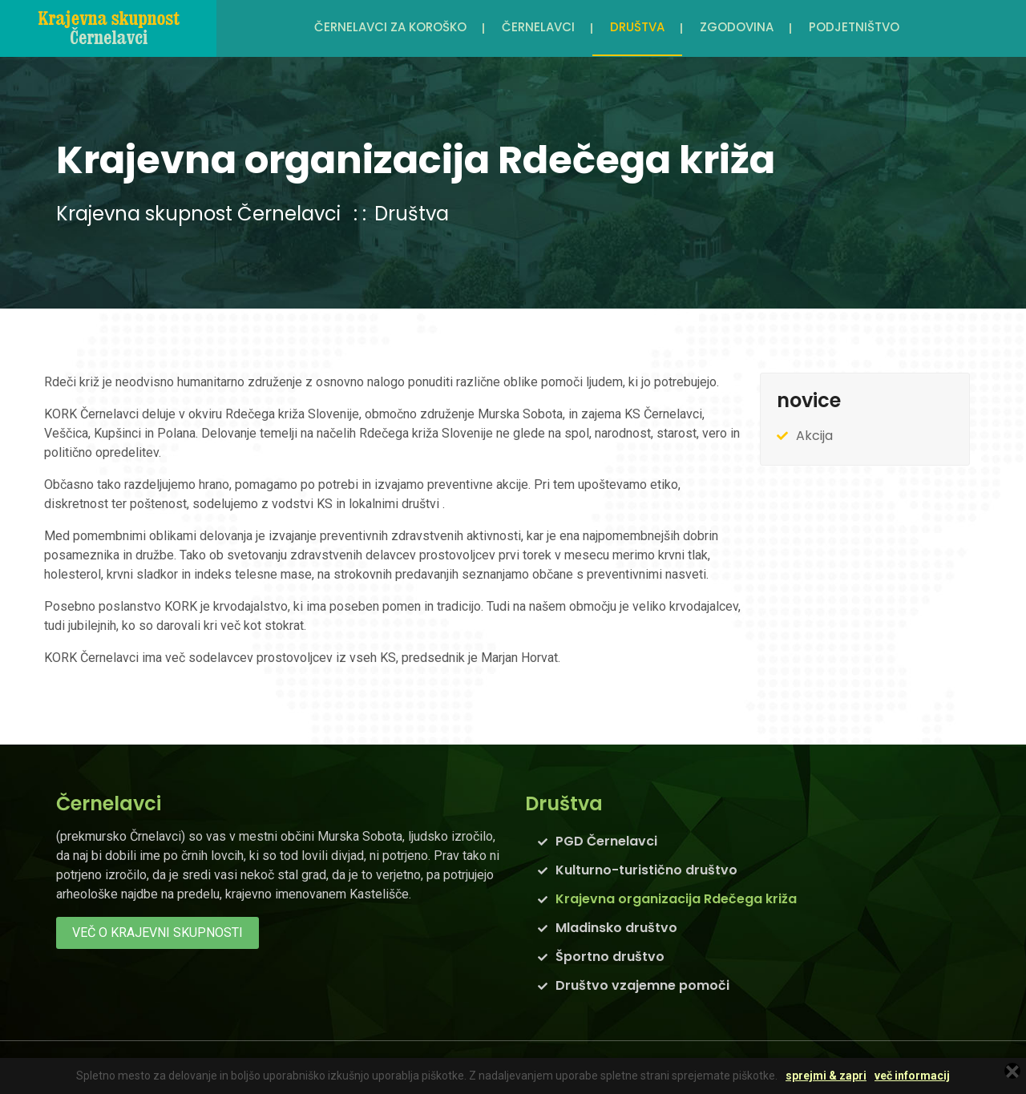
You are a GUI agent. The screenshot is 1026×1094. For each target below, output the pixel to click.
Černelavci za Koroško (390, 26)
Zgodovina (737, 26)
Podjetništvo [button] (854, 26)
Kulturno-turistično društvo (646, 870)
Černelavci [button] (538, 26)
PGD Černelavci (606, 841)
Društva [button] (637, 26)
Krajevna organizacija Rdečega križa (676, 899)
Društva (411, 213)
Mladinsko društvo (616, 927)
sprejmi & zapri (826, 1076)
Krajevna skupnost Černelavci (198, 213)
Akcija (814, 435)
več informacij (912, 1076)
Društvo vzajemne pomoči (642, 985)
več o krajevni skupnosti (157, 932)
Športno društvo (609, 956)
